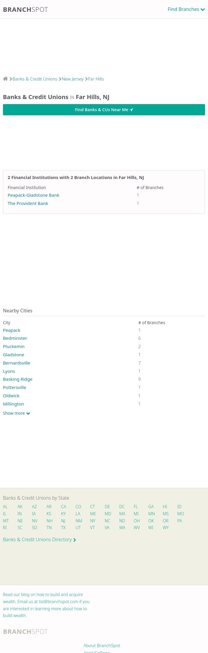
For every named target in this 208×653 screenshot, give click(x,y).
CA (63, 506)
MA (122, 513)
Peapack (11, 330)
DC (122, 506)
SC (19, 527)
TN (49, 527)
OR (165, 521)
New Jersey (73, 79)
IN (19, 513)
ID (179, 506)
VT (92, 527)
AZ (34, 506)
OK (151, 521)
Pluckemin (14, 346)
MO (180, 513)
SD (34, 527)
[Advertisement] (104, 45)
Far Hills (96, 79)
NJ (63, 521)
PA (179, 521)
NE (20, 521)
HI (165, 506)
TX (63, 527)
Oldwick (11, 395)
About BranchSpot (102, 645)
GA (151, 506)
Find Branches (183, 9)
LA (78, 513)
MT (6, 521)
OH (137, 521)
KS (49, 513)
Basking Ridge (17, 379)
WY (166, 527)
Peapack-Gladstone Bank (33, 195)
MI (136, 513)
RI (5, 527)
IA (34, 513)
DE (107, 506)
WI (150, 527)
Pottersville (14, 387)
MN (151, 513)
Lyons (9, 371)
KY (63, 513)
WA (122, 527)
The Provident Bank (28, 203)
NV (34, 521)
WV (137, 527)
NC (107, 521)
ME (93, 513)
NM (79, 521)
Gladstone (13, 354)
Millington (13, 404)
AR (49, 506)
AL (5, 506)
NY (92, 521)
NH (50, 521)
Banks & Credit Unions (34, 79)
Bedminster (15, 338)
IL (4, 513)
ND (122, 521)
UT (78, 527)
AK (19, 506)
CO (78, 506)
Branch (25, 9)
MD (107, 513)
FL (136, 506)
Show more (16, 413)
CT (92, 506)
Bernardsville (16, 363)
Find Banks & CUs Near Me (104, 109)
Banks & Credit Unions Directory (39, 539)
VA (107, 527)
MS (166, 513)
